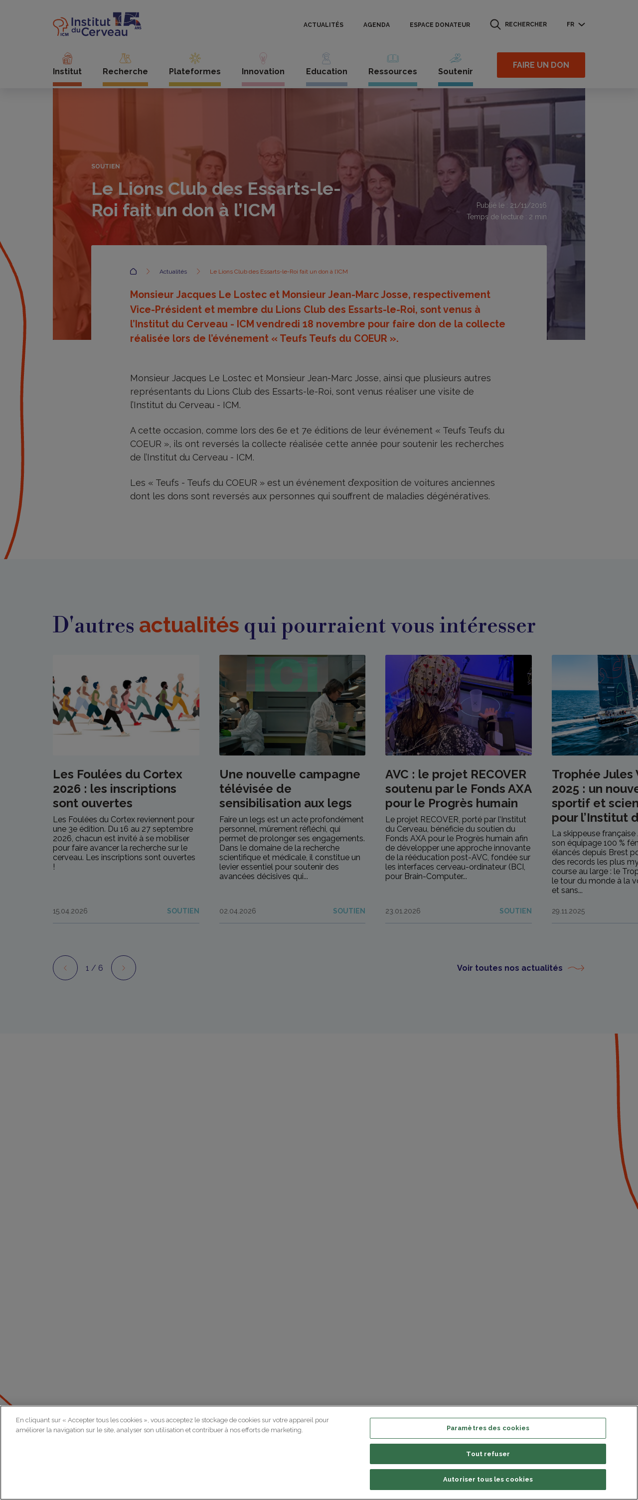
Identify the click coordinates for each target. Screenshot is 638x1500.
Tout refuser (488, 1454)
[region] (319, 1452)
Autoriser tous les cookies (488, 1479)
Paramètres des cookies (488, 1428)
